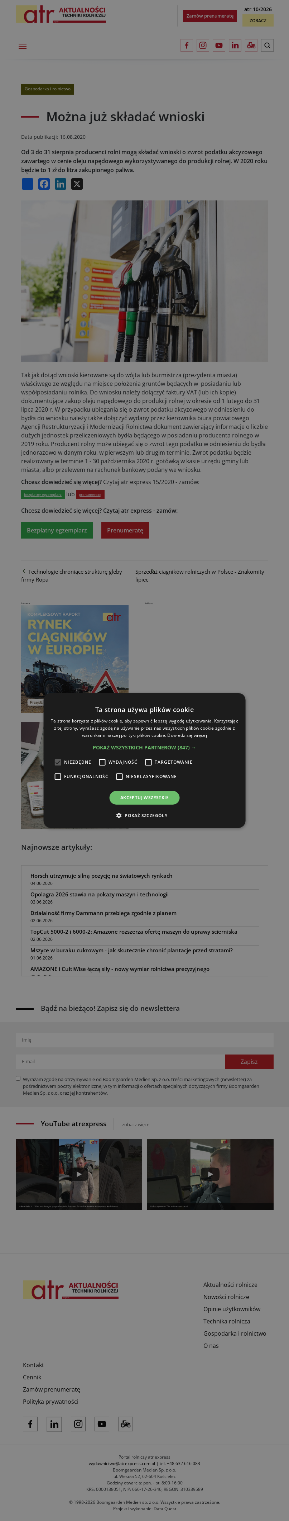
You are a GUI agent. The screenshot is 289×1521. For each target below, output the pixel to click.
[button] (144, 747)
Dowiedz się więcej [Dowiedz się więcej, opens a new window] (187, 735)
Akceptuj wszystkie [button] (144, 798)
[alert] (144, 760)
